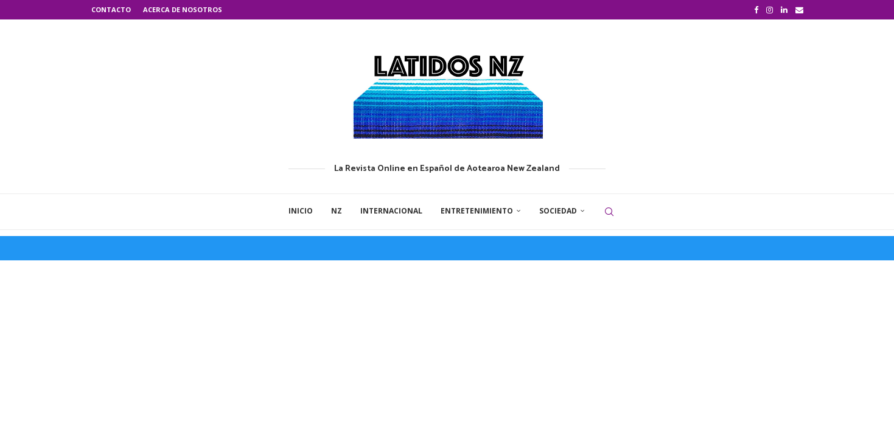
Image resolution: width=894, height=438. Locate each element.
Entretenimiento (477, 211)
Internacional (391, 211)
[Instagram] (769, 9)
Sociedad (558, 211)
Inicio (300, 211)
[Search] (609, 211)
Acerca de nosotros (182, 9)
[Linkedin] (784, 9)
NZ (336, 211)
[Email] (799, 9)
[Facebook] (756, 9)
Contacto (111, 9)
